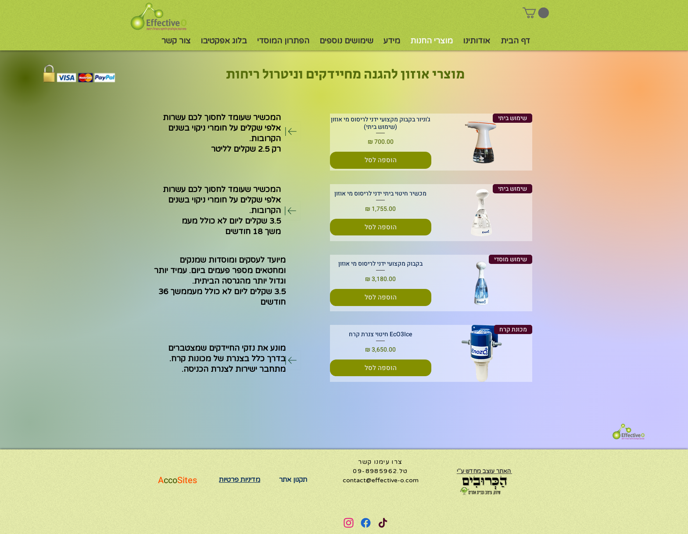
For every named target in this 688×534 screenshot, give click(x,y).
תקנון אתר (293, 480)
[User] (348, 522)
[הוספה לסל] (380, 160)
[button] (536, 12)
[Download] (291, 131)
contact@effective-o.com (381, 480)
